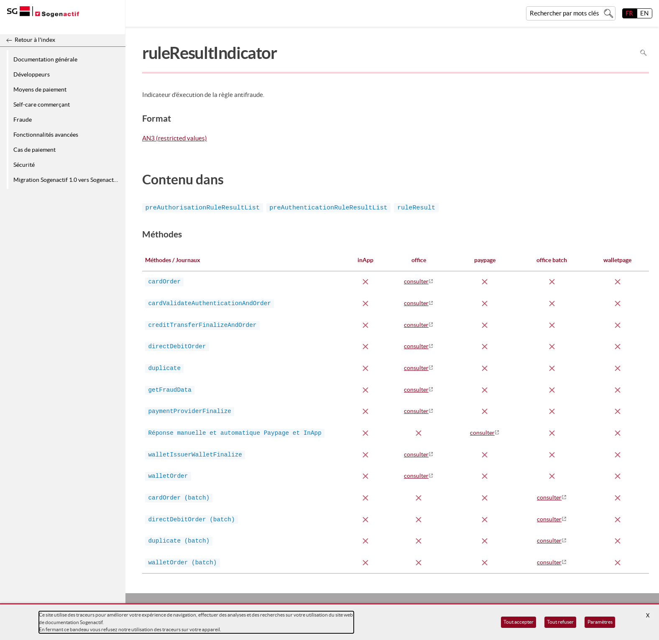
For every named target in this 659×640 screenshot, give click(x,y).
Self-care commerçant (41, 104)
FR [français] (629, 13)
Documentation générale (45, 59)
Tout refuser (560, 622)
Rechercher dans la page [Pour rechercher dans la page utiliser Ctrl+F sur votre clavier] (643, 53)
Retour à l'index (35, 39)
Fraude (22, 119)
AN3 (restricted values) (174, 139)
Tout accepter (518, 622)
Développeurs (31, 74)
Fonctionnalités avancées (45, 134)
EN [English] (644, 13)
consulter (416, 281)
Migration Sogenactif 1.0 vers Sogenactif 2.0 (68, 179)
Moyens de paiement (39, 89)
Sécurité (24, 164)
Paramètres (600, 622)
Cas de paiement (34, 149)
